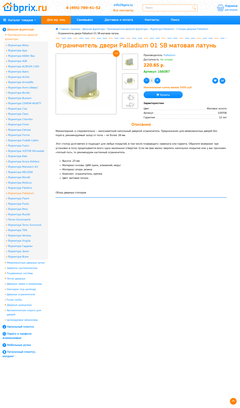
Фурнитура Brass (18, 256)
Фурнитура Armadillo (21, 82)
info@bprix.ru (123, 5)
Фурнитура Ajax (17, 50)
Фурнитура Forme (19, 135)
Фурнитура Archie (18, 77)
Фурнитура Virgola (19, 240)
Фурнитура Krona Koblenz (23, 161)
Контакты (152, 20)
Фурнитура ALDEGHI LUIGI (23, 66)
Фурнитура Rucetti (19, 214)
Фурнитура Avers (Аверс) (23, 87)
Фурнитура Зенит (18, 251)
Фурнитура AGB (17, 61)
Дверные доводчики (18, 305)
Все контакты (123, 10)
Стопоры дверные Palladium (192, 29)
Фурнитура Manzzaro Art (23, 166)
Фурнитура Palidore (20, 188)
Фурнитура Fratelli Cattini (23, 140)
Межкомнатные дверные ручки (25, 262)
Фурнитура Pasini (18, 198)
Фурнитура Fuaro (18, 145)
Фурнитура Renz (18, 209)
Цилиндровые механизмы (22, 320)
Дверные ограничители (21, 294)
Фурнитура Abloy (18, 45)
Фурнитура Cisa (17, 108)
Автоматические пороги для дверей (24, 312)
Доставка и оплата (119, 20)
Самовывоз (85, 20)
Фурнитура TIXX (17, 230)
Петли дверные (15, 278)
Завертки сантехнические (22, 268)
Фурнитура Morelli (19, 177)
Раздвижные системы (19, 273)
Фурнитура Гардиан (20, 246)
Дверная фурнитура (20, 29)
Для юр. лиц (56, 20)
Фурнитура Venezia (19, 235)
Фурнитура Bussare (19, 98)
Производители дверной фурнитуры (21, 37)
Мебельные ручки (19, 345)
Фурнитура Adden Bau (21, 56)
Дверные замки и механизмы (24, 284)
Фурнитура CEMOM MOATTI (24, 103)
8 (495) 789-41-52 (83, 8)
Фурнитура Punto (18, 203)
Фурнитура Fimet (18, 124)
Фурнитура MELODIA (20, 172)
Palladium (170, 55)
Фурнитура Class (18, 114)
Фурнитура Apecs (18, 71)
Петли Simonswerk (19, 219)
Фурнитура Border (19, 92)
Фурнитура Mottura (20, 182)
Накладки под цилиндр (21, 289)
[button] (130, 114)
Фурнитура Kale (17, 156)
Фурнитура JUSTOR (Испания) (26, 151)
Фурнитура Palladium (21, 193)
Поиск (175, 20)
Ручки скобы (14, 299)
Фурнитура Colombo (20, 119)
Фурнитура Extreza (19, 130)
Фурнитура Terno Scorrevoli (24, 225)
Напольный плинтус (20, 326)
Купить (163, 94)
